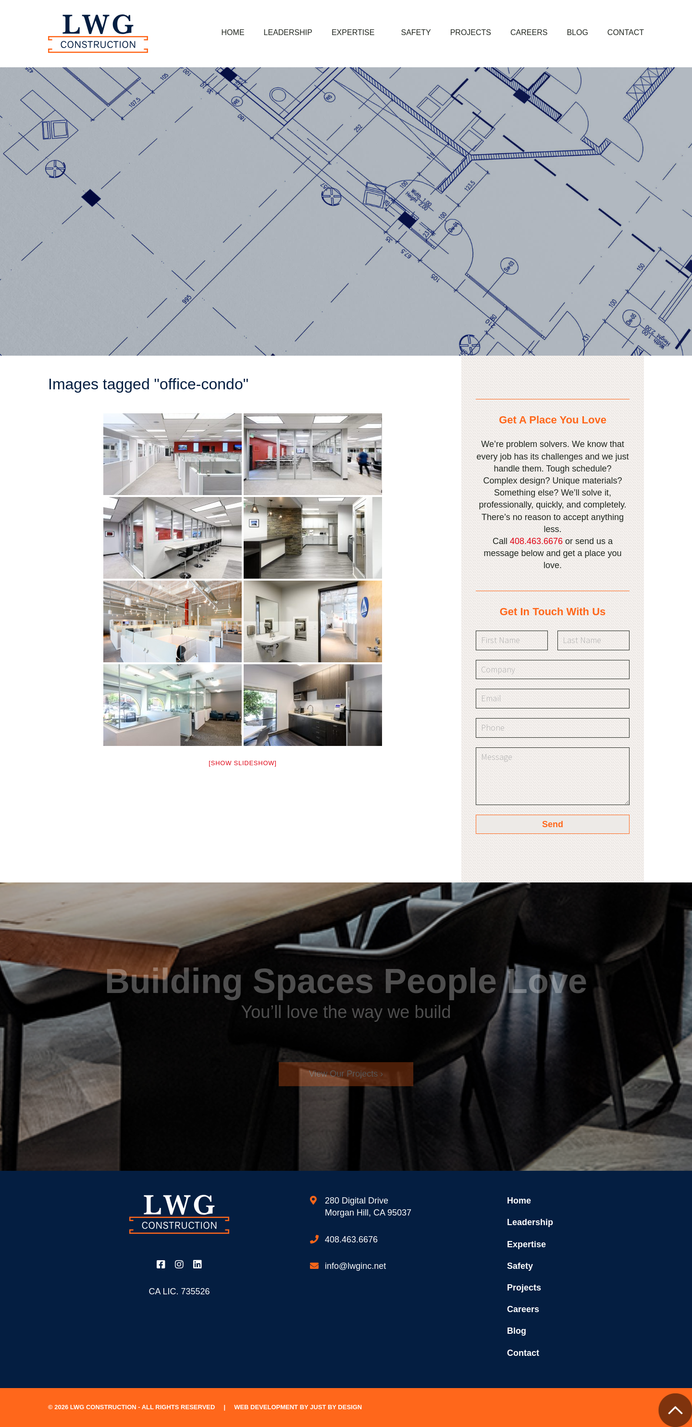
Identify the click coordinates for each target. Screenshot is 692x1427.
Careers (528, 32)
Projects (470, 32)
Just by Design (336, 1407)
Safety (416, 32)
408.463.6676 (536, 541)
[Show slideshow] (242, 763)
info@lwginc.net (355, 1266)
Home (233, 32)
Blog (577, 32)
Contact (625, 32)
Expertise (353, 32)
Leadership (288, 32)
